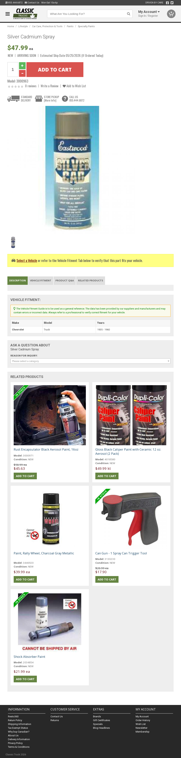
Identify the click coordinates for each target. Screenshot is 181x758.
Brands (97, 716)
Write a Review (49, 85)
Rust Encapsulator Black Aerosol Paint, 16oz (46, 449)
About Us (13, 735)
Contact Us (32, 2)
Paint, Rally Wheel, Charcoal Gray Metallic (44, 553)
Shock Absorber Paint (29, 656)
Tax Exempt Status (18, 727)
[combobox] (90, 361)
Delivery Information (19, 739)
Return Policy (15, 720)
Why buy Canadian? (18, 731)
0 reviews (30, 85)
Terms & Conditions (18, 746)
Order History (143, 720)
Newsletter (141, 727)
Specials (98, 724)
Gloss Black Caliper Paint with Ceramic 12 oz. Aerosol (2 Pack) (128, 451)
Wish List (141, 724)
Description (17, 280)
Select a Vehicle (27, 260)
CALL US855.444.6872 (76, 98)
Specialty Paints (86, 26)
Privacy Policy (15, 743)
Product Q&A (64, 280)
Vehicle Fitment (40, 280)
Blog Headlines (101, 727)
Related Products (90, 280)
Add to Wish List (74, 85)
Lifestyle (23, 26)
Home (10, 26)
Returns (55, 720)
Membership (142, 731)
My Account (142, 716)
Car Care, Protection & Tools (47, 26)
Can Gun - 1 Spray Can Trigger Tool (121, 553)
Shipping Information (19, 724)
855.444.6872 (14, 2)
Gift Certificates (101, 720)
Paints (70, 26)
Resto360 (13, 716)
